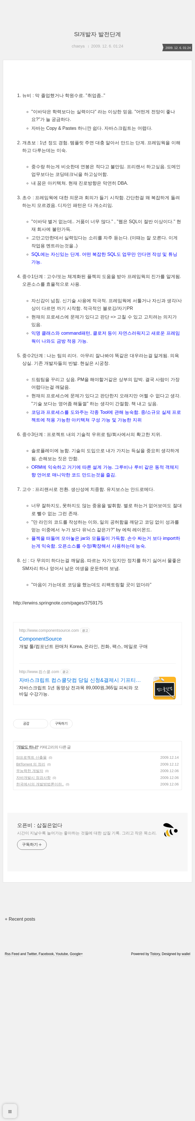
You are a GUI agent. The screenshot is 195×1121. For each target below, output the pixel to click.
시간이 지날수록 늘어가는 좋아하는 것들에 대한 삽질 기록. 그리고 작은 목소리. (87, 992)
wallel (186, 1113)
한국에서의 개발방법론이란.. (40, 943)
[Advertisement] (97, 126)
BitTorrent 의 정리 (30, 924)
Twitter (32, 1113)
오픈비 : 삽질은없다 (39, 985)
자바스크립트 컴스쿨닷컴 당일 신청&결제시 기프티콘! (77, 840)
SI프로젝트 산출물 (31, 917)
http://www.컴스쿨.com (39, 831)
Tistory (155, 1113)
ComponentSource (40, 798)
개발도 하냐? (27, 906)
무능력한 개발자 (29, 930)
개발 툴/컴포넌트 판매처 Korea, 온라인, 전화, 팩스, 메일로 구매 (83, 805)
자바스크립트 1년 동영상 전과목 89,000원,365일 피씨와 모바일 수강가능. (79, 850)
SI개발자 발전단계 (97, 34)
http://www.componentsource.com (49, 789)
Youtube (62, 1113)
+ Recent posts (20, 1078)
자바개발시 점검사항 (33, 937)
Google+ (76, 1113)
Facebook (46, 1113)
